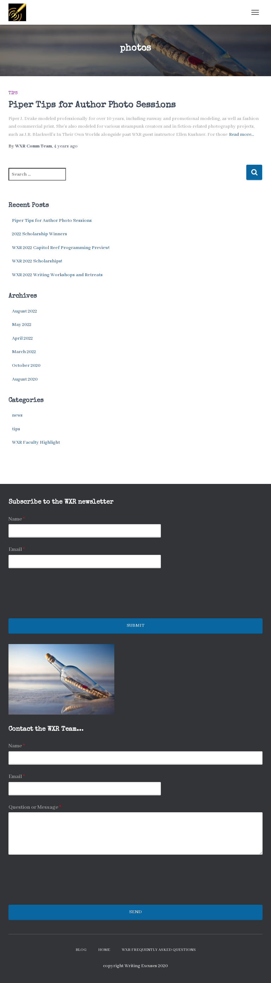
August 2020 (25, 379)
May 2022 (21, 325)
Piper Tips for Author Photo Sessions (92, 105)
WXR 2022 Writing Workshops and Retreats (57, 275)
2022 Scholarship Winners (39, 234)
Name (16, 519)
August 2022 (24, 311)
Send (135, 912)
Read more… (241, 135)
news (17, 415)
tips (13, 93)
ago (66, 146)
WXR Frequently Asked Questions (159, 949)
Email (16, 549)
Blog (81, 949)
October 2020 (26, 366)
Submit (135, 626)
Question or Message (34, 807)
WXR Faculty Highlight (36, 442)
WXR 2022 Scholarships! (37, 261)
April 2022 (22, 338)
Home (104, 949)
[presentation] (62, 606)
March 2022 (24, 352)
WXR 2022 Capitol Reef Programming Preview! (60, 248)
